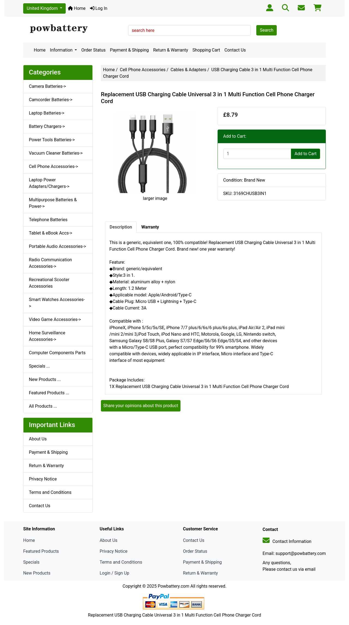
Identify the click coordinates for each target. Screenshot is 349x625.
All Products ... (43, 406)
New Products (36, 573)
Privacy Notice (43, 479)
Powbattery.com (173, 586)
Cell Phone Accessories (143, 69)
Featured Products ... (49, 392)
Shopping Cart (206, 50)
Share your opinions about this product (140, 405)
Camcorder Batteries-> (50, 99)
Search (266, 30)
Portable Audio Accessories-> (57, 246)
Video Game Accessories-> (55, 319)
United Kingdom (43, 8)
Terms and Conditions (50, 492)
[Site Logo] (74, 29)
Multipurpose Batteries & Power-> (53, 203)
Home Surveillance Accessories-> (47, 336)
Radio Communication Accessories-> (50, 263)
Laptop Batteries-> (46, 113)
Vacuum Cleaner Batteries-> (56, 153)
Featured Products (41, 551)
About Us (38, 438)
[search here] (189, 30)
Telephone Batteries (48, 219)
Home (77, 8)
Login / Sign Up (114, 573)
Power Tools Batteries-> (52, 139)
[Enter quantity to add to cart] (257, 154)
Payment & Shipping (129, 50)
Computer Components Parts (57, 352)
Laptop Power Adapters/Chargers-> (49, 183)
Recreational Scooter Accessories (49, 283)
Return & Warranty (170, 50)
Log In (98, 8)
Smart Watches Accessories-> (57, 303)
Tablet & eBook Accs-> (50, 233)
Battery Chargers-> (47, 126)
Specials (31, 562)
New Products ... (45, 379)
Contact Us (235, 50)
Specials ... (39, 366)
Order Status (93, 50)
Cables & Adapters (188, 69)
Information (62, 50)
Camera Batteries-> (47, 86)
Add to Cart (305, 153)
